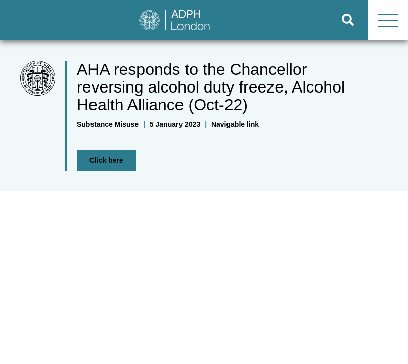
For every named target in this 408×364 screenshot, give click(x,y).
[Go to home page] (164, 20)
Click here (106, 160)
